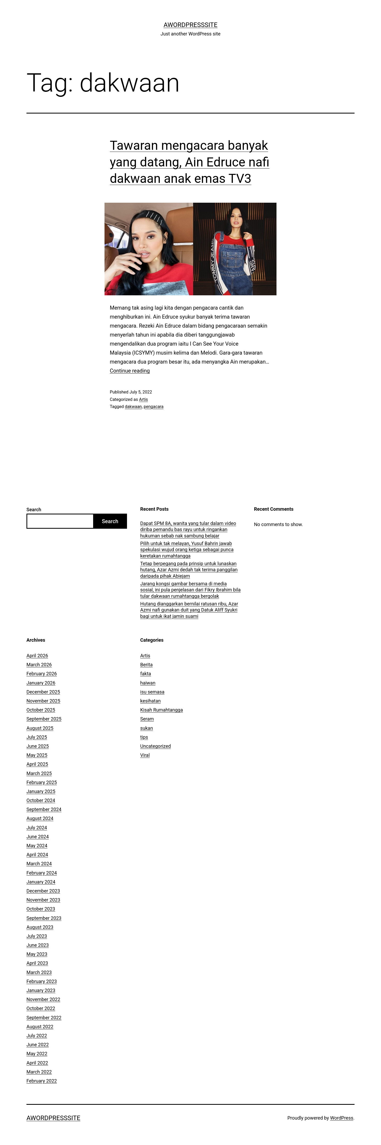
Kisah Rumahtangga (161, 710)
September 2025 (43, 719)
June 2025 (37, 746)
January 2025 (40, 791)
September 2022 (43, 1017)
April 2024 (37, 854)
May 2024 (36, 845)
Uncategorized (155, 746)
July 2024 (36, 827)
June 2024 (37, 836)
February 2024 (41, 873)
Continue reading (130, 371)
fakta (145, 673)
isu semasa (152, 692)
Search (33, 509)
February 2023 (41, 981)
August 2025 (39, 728)
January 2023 (40, 990)
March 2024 (39, 863)
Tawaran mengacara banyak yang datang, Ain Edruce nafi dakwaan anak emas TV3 (189, 162)
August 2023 (39, 927)
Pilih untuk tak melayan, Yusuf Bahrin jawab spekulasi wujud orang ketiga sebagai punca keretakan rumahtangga (187, 550)
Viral (145, 755)
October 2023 (40, 909)
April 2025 (37, 764)
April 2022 (37, 1063)
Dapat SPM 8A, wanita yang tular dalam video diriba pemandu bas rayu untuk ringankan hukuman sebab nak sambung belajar (188, 529)
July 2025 (36, 737)
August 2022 (39, 1026)
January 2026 (40, 683)
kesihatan (150, 701)
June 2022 (37, 1044)
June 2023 (37, 945)
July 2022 (36, 1035)
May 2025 (36, 755)
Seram (147, 719)
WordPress (341, 1118)
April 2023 (37, 963)
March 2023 (39, 972)
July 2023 (36, 936)
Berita (146, 664)
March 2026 (39, 664)
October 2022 (40, 1008)
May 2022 (36, 1053)
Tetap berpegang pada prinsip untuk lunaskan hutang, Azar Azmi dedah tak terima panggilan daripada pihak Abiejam (189, 570)
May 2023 (36, 954)
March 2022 (39, 1072)
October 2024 (40, 800)
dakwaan (133, 406)
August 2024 (39, 818)
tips (144, 737)
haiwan (147, 683)
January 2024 (40, 882)
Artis (143, 399)
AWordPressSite (190, 25)
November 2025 (43, 701)
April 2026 (37, 655)
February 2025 (41, 782)
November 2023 (43, 900)
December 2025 (43, 692)
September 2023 (43, 918)
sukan (146, 728)
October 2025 (40, 710)
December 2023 (43, 891)
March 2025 (39, 773)
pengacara (154, 406)
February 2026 (41, 673)
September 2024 (43, 809)
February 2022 (41, 1081)
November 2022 (43, 999)
